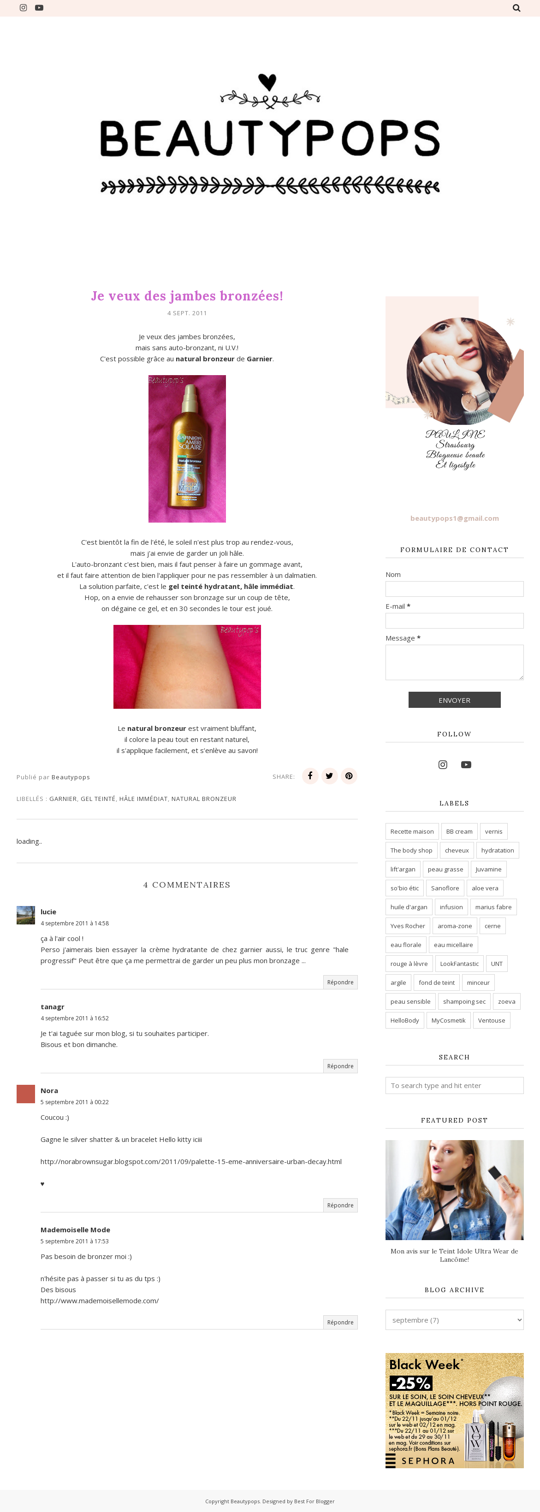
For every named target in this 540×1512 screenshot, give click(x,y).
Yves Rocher (408, 926)
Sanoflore (445, 888)
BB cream (459, 831)
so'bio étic (405, 888)
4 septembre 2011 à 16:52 (75, 1018)
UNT (497, 963)
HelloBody (405, 1020)
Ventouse (491, 1020)
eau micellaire (453, 945)
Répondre (340, 982)
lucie (48, 911)
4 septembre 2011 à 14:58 (75, 923)
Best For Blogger (314, 1501)
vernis (494, 831)
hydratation (497, 850)
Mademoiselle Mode (75, 1229)
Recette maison (412, 831)
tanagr (53, 1006)
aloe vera (485, 888)
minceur (478, 982)
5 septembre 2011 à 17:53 (75, 1241)
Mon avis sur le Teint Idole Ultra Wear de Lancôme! (454, 1255)
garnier (63, 798)
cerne (493, 926)
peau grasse (445, 869)
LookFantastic (459, 963)
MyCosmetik (449, 1020)
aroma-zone (455, 926)
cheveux (457, 850)
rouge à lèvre (409, 963)
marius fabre (493, 907)
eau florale (406, 945)
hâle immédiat (143, 798)
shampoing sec (464, 1001)
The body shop (412, 850)
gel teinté (98, 798)
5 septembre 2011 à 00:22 (75, 1102)
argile (398, 982)
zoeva (507, 1001)
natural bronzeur (204, 798)
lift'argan (403, 869)
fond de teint (437, 982)
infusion (451, 907)
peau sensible (411, 1001)
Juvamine (489, 869)
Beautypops (245, 1501)
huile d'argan (409, 907)
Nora (49, 1090)
